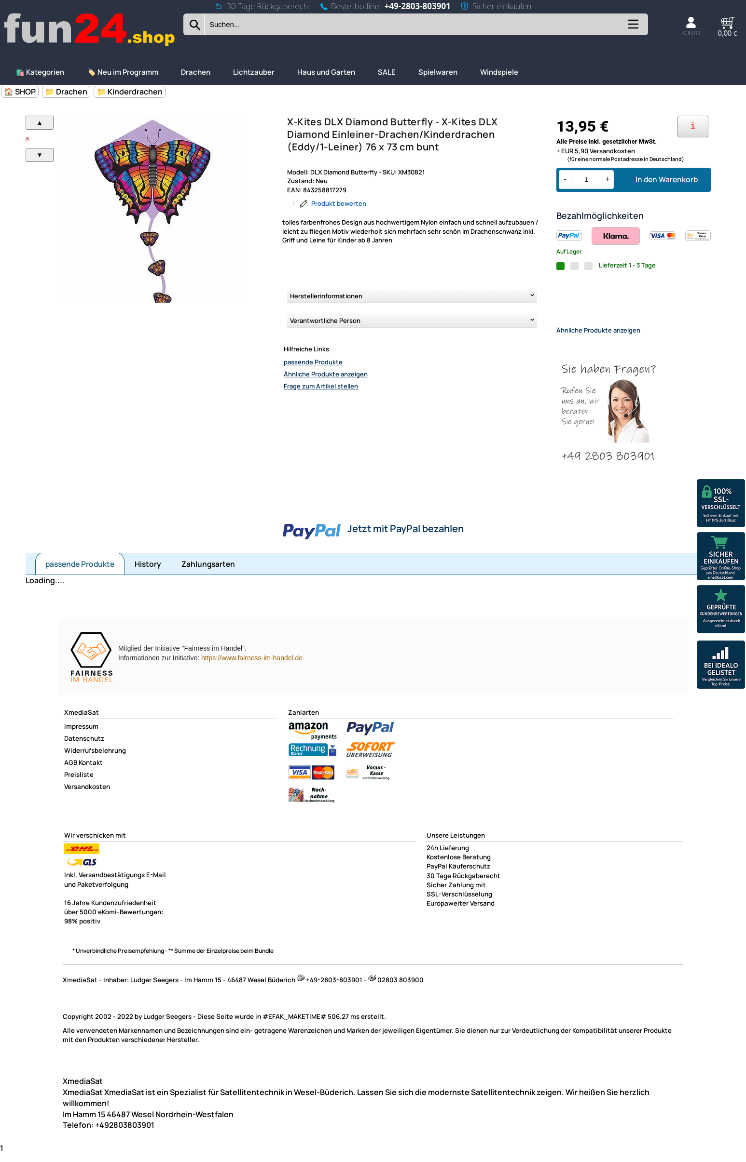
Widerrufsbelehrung (95, 758)
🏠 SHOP (20, 91)
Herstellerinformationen (326, 296)
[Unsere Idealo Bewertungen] (721, 666)
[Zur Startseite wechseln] (90, 45)
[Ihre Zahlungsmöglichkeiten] (692, 126)
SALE (387, 72)
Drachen (195, 72)
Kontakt (91, 770)
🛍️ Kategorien (39, 72)
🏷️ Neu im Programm (122, 72)
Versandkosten (87, 794)
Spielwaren (437, 72)
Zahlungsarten (208, 572)
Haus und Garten (326, 72)
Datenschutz (84, 746)
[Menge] (586, 179)
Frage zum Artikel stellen (321, 386)
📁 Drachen (66, 91)
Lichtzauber (254, 72)
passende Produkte (313, 362)
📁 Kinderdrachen (130, 91)
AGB (70, 770)
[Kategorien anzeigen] (632, 27)
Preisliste (79, 782)
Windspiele (499, 72)
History (148, 572)
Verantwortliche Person (325, 320)
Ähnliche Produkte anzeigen (326, 374)
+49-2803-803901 (418, 6)
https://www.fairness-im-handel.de (252, 666)
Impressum (81, 734)
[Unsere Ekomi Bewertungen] (721, 610)
